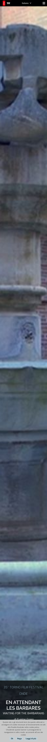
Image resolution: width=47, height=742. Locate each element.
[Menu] (44, 3)
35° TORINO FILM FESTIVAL (23, 687)
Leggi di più (31, 738)
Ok (12, 738)
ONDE (23, 694)
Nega (19, 738)
